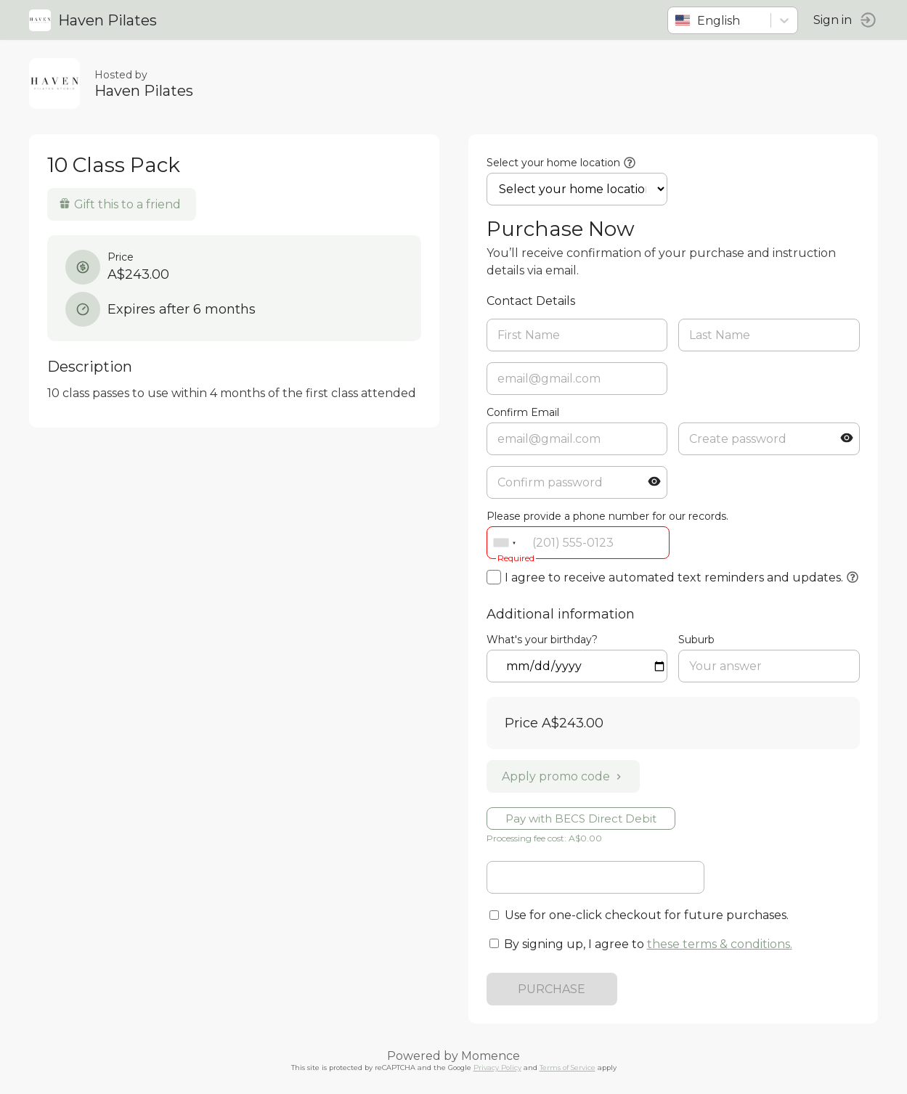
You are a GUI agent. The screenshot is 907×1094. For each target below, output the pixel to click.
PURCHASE (551, 989)
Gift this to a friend (120, 204)
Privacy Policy (497, 1067)
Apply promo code (563, 776)
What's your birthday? (542, 639)
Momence (490, 1056)
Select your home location (553, 162)
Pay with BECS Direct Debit (580, 818)
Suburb (696, 639)
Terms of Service (567, 1067)
